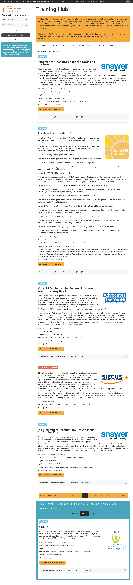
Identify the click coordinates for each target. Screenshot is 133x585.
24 (79, 495)
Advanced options (23, 31)
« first (42, 495)
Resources (62, 1)
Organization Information (51, 109)
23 (73, 495)
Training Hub (7, 1)
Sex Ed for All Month (96, 1)
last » (124, 495)
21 (61, 495)
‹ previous (52, 495)
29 (108, 495)
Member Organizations (44, 1)
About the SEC (23, 1)
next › (116, 495)
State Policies (77, 1)
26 (90, 495)
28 (102, 495)
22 (67, 495)
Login (128, 1)
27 (96, 495)
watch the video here (72, 309)
